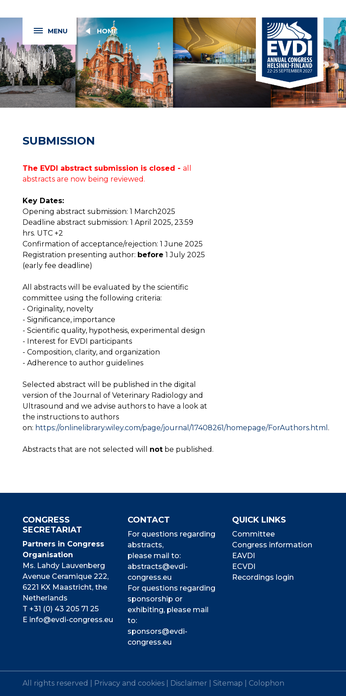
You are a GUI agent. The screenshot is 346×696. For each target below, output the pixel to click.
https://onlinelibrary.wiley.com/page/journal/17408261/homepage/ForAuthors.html (181, 427)
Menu (45, 31)
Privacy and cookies (129, 683)
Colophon (266, 683)
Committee (253, 534)
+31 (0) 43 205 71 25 (64, 609)
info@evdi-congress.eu (71, 619)
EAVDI (243, 555)
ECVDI (243, 566)
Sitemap (228, 683)
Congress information (272, 545)
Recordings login (263, 577)
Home (107, 31)
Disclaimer (188, 683)
